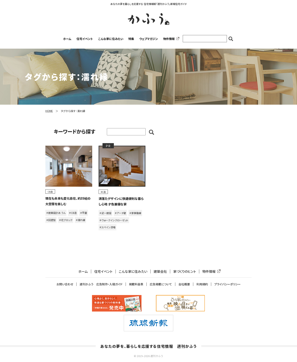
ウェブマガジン (148, 39)
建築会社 (160, 271)
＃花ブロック (65, 220)
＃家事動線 (135, 213)
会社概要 (184, 284)
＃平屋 (83, 212)
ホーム (67, 39)
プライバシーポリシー (227, 284)
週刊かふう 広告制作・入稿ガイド (101, 284)
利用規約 (202, 284)
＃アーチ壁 (120, 213)
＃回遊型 (51, 220)
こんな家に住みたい (110, 39)
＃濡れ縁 (80, 220)
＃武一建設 (105, 213)
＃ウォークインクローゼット (113, 220)
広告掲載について (161, 284)
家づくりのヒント (184, 271)
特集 (131, 39)
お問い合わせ (65, 284)
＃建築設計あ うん (56, 212)
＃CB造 (73, 212)
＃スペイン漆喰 (107, 227)
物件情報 (170, 39)
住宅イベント (85, 39)
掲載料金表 (136, 284)
